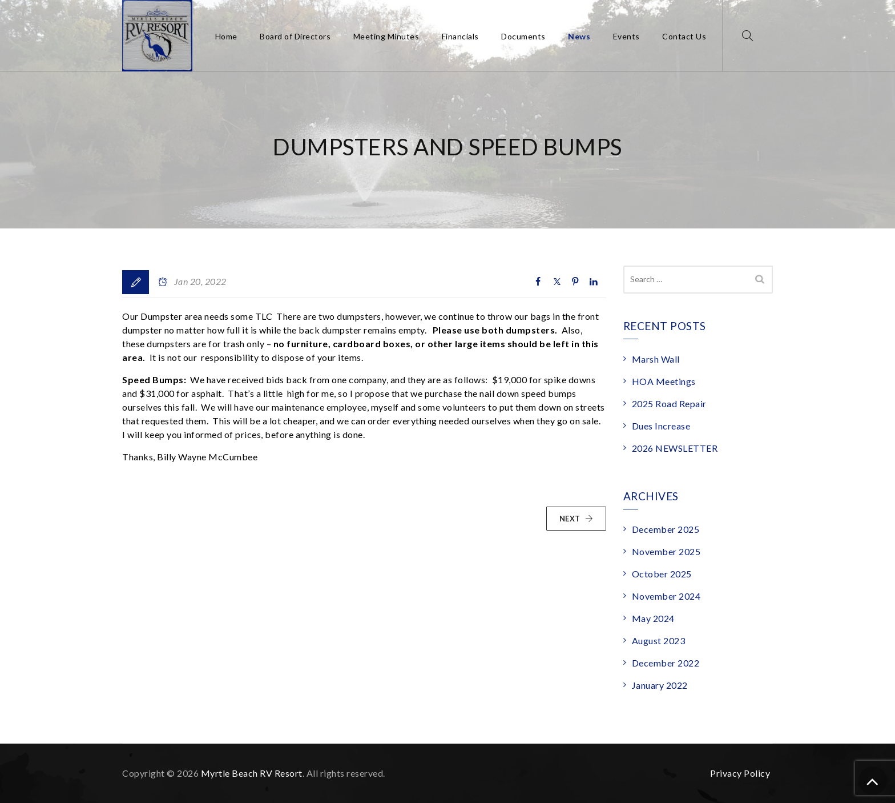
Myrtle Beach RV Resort (252, 773)
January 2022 (660, 685)
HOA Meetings (664, 381)
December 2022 (666, 662)
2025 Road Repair (669, 403)
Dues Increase (661, 425)
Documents (523, 36)
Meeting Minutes (386, 36)
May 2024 (653, 618)
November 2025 (666, 551)
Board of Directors (295, 36)
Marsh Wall (656, 359)
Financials (460, 36)
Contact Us (684, 36)
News (579, 36)
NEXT (576, 518)
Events (626, 36)
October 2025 (662, 573)
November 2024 (666, 596)
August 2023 (659, 640)
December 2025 (666, 529)
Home (226, 36)
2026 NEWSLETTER (675, 448)
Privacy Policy (740, 773)
